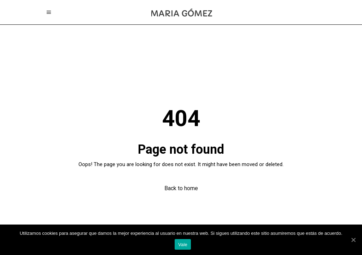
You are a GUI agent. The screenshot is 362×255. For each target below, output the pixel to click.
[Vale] (353, 239)
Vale (182, 244)
